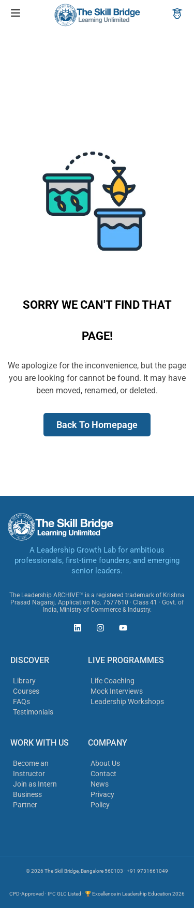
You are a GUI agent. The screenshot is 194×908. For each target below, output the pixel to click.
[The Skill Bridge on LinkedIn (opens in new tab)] (75, 629)
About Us (105, 763)
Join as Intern (35, 784)
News (100, 784)
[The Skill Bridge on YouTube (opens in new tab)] (120, 629)
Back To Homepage (97, 424)
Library (24, 681)
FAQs (21, 701)
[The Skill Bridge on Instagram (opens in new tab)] (97, 629)
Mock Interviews (117, 691)
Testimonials (33, 712)
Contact (103, 773)
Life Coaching (113, 681)
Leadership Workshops (127, 701)
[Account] (177, 15)
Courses (26, 691)
